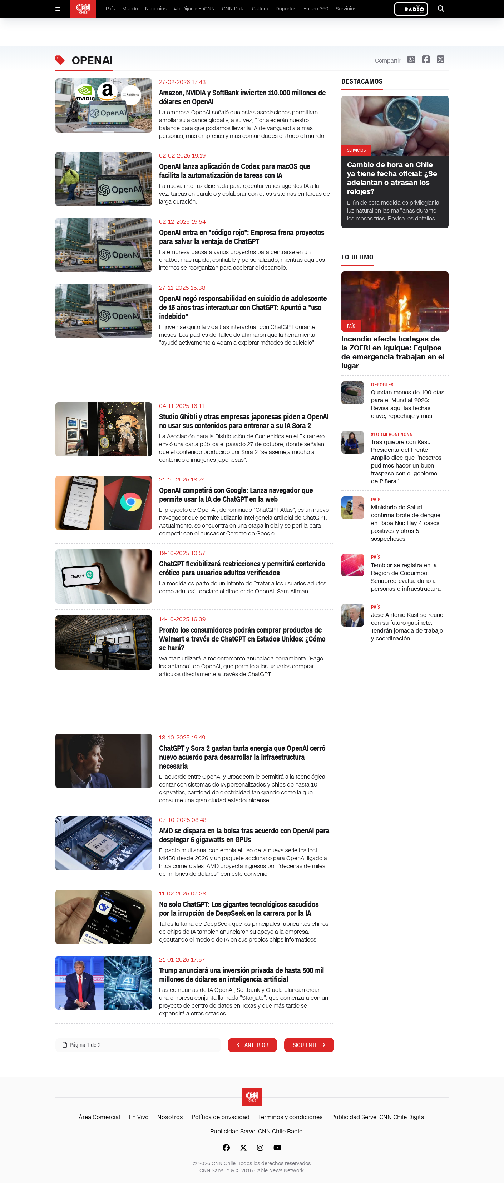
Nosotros (170, 1117)
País (110, 8)
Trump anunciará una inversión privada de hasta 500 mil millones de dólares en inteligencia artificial (241, 974)
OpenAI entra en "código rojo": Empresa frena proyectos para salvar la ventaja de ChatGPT (241, 237)
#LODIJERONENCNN (392, 434)
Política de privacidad (220, 1117)
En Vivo (139, 1117)
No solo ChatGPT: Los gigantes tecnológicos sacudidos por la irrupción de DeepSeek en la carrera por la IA (238, 908)
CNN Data (233, 8)
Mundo (130, 8)
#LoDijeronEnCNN (194, 8)
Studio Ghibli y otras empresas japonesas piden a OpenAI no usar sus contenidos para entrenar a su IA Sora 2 (243, 421)
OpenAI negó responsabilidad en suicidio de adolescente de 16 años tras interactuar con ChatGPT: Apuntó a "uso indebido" (243, 307)
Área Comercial (99, 1117)
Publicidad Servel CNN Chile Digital (378, 1117)
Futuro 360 (315, 8)
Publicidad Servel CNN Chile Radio (256, 1131)
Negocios (156, 8)
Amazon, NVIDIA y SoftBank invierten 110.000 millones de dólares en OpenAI (242, 97)
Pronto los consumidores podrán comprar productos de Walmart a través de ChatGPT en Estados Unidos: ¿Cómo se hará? (242, 639)
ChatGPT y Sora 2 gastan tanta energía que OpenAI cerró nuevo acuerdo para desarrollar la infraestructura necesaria (242, 757)
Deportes (286, 8)
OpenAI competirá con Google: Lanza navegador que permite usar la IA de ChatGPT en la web (236, 494)
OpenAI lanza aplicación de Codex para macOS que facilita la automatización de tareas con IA (234, 170)
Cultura (260, 8)
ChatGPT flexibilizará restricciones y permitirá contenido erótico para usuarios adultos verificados (242, 568)
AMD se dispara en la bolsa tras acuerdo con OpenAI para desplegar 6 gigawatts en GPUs (244, 835)
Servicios (346, 8)
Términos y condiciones (290, 1117)
